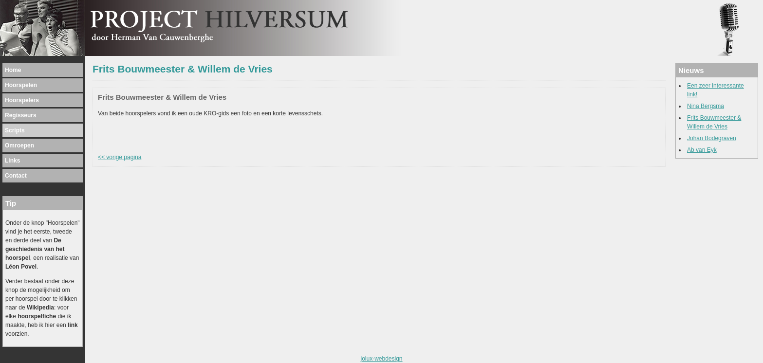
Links (12, 160)
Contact (16, 175)
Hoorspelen (21, 85)
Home (13, 70)
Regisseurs (21, 115)
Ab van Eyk (702, 149)
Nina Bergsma (705, 106)
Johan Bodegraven (711, 138)
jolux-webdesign (381, 358)
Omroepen (19, 145)
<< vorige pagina (119, 157)
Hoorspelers (22, 100)
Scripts (15, 130)
